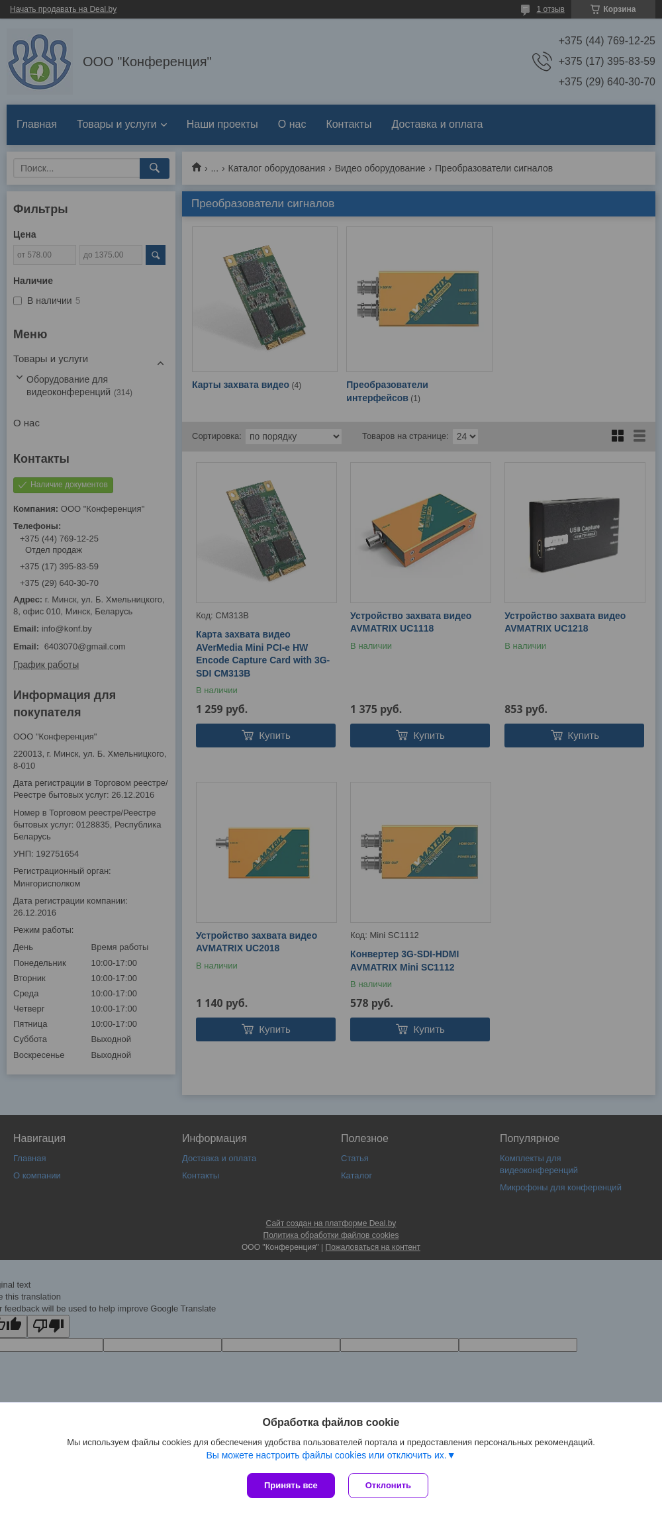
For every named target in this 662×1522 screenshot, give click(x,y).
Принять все (291, 1485)
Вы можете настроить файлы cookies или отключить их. (326, 1455)
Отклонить (388, 1485)
